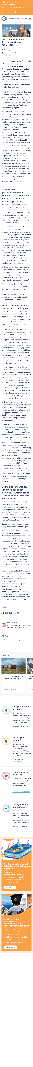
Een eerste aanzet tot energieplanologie (13, 677)
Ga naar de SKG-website (21, 792)
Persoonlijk (5, 61)
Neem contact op (19, 826)
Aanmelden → (10, 947)
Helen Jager (8, 50)
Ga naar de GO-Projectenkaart (18, 760)
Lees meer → (9, 887)
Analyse (7, 689)
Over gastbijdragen (20, 726)
